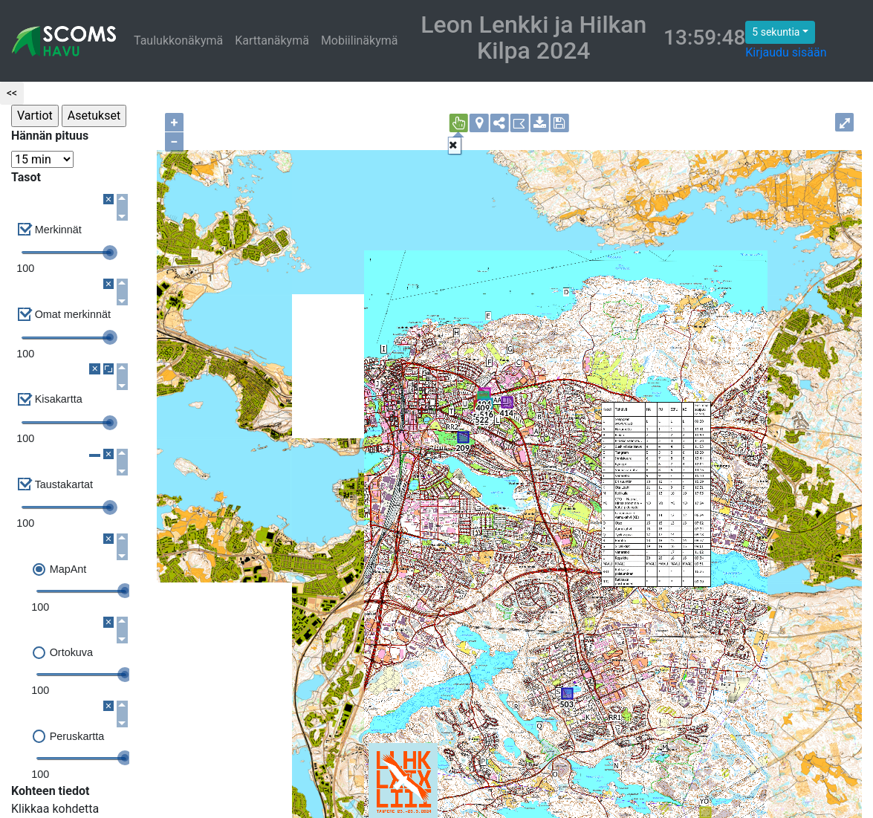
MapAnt (68, 569)
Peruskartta (77, 736)
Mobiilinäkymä (359, 40)
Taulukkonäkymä (178, 40)
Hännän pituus (49, 136)
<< (12, 93)
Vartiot (35, 115)
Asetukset (94, 115)
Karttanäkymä (272, 40)
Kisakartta (58, 399)
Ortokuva (71, 652)
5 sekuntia (775, 32)
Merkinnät (58, 230)
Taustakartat (64, 484)
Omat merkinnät (73, 314)
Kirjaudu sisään (785, 52)
